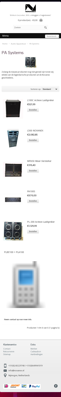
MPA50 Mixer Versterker (39, 161)
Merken (34, 349)
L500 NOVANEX (35, 130)
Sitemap (7, 354)
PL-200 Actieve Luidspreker (41, 222)
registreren (45, 15)
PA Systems (34, 44)
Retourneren (8, 351)
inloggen (35, 15)
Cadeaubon (36, 351)
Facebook (56, 386)
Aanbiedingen (37, 354)
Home (4, 44)
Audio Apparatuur (18, 44)
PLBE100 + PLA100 (14, 252)
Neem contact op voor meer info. (18, 319)
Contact (6, 349)
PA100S (31, 191)
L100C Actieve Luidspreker (40, 100)
